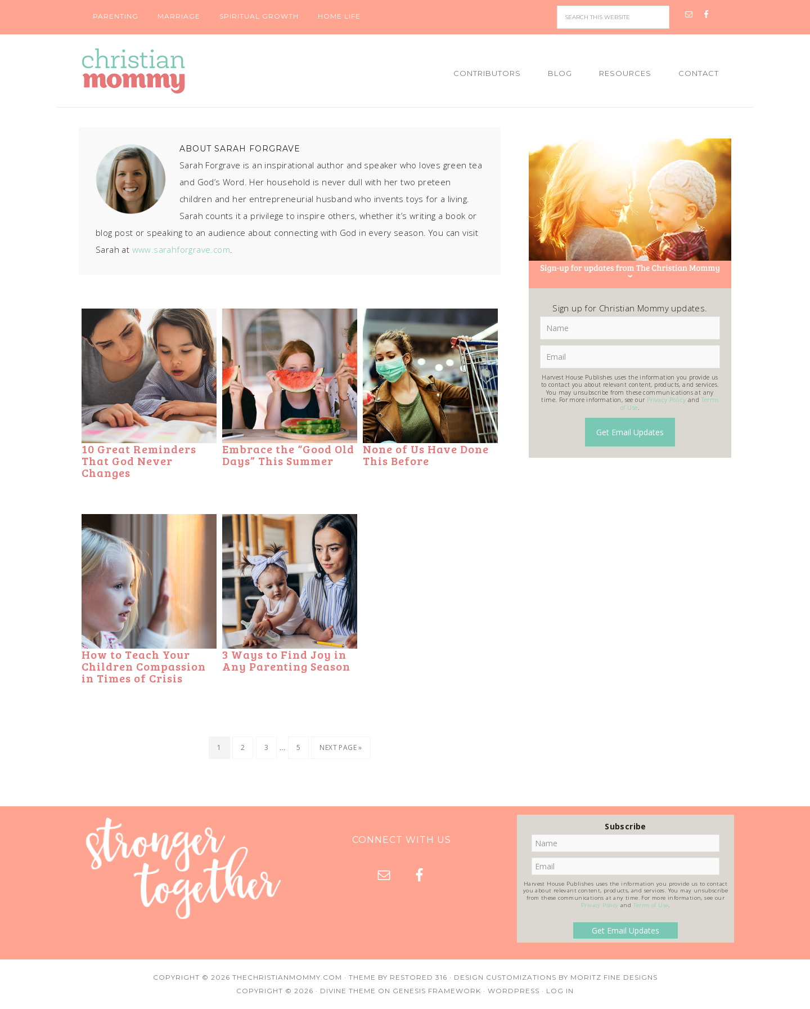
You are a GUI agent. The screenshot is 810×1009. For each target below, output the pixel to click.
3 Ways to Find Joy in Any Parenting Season (286, 660)
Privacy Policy (666, 400)
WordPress (513, 990)
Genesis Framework (437, 990)
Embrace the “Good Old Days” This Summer (288, 454)
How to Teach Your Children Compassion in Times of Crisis (144, 666)
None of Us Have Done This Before (426, 454)
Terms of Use (651, 905)
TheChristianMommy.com (287, 977)
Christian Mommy (171, 70)
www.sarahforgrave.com (181, 249)
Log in (560, 990)
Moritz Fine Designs (614, 977)
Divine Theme (348, 990)
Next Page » (341, 747)
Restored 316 (418, 977)
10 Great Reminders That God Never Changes (139, 460)
